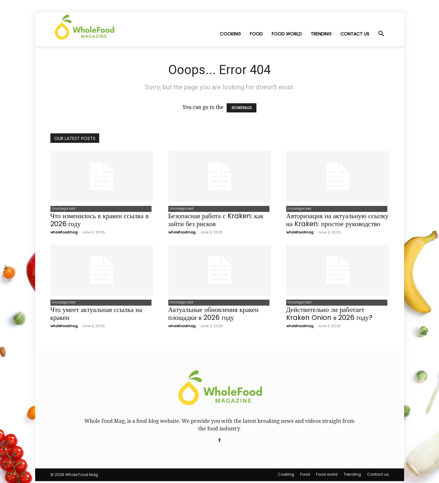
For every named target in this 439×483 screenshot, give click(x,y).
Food (256, 34)
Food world (287, 34)
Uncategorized (62, 209)
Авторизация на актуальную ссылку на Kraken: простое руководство (337, 220)
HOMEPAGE (241, 108)
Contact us (354, 34)
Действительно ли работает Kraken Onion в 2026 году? (329, 315)
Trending (321, 34)
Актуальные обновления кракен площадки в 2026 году (213, 315)
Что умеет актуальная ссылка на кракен (96, 315)
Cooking (230, 34)
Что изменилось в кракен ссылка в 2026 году (99, 220)
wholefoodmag (64, 233)
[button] (381, 34)
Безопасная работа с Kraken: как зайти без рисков (216, 220)
